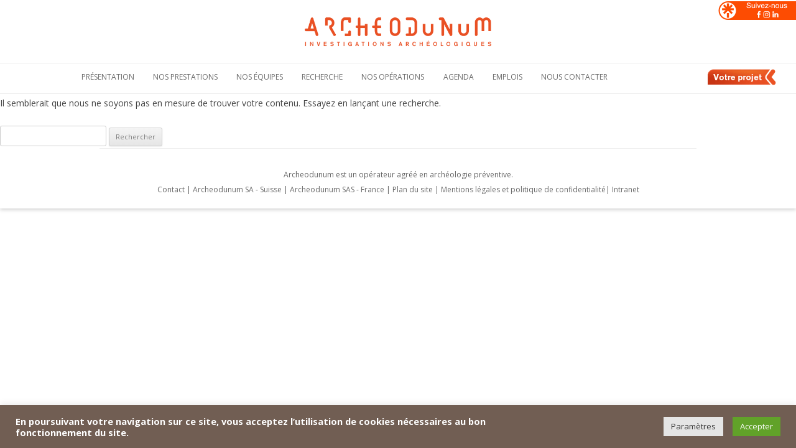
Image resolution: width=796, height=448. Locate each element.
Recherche (322, 77)
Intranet (625, 189)
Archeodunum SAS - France (337, 189)
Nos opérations (392, 77)
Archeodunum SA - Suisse (237, 189)
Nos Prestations (185, 77)
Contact (171, 189)
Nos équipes (259, 77)
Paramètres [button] (693, 426)
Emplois (507, 77)
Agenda (458, 77)
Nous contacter (574, 77)
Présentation (107, 77)
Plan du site (413, 189)
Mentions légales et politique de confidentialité (523, 189)
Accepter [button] (756, 426)
